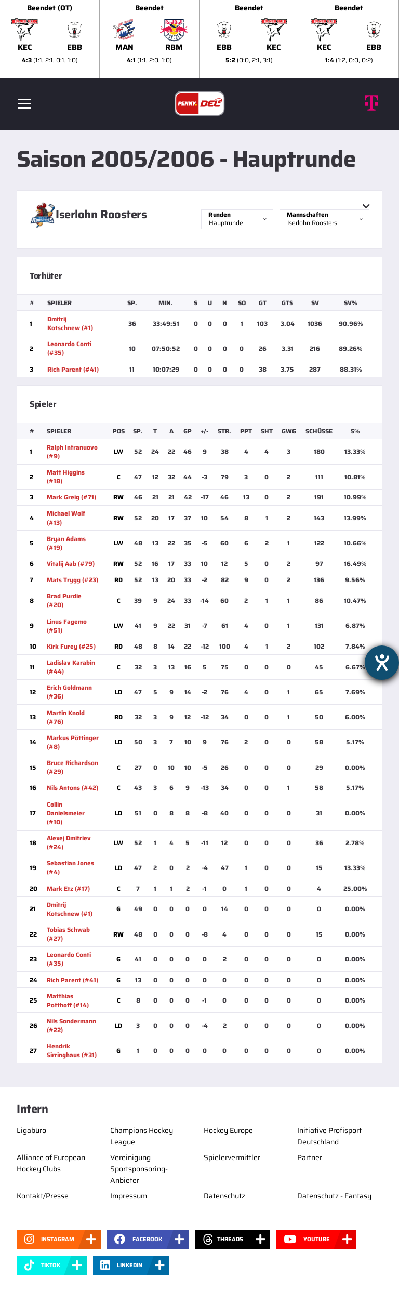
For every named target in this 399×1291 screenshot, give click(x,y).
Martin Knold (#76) (66, 717)
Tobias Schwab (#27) (68, 934)
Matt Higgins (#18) (66, 476)
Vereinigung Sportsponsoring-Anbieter (139, 1169)
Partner (309, 1157)
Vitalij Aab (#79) (71, 564)
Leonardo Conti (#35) (69, 348)
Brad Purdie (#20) (64, 600)
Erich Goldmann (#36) (69, 691)
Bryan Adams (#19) (66, 543)
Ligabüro (31, 1130)
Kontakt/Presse (43, 1196)
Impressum (128, 1196)
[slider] (199, 39)
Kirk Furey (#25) (71, 646)
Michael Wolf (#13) (66, 517)
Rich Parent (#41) (73, 369)
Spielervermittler (232, 1157)
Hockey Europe (228, 1130)
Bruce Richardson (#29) (72, 767)
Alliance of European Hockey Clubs (51, 1163)
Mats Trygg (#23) (72, 580)
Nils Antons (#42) (72, 788)
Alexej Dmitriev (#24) (69, 842)
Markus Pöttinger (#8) (73, 742)
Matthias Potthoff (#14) (68, 1000)
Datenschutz (224, 1196)
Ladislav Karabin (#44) (71, 666)
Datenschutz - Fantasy (334, 1196)
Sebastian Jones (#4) (70, 867)
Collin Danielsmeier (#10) (66, 813)
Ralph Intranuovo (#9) (72, 451)
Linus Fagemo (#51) (67, 625)
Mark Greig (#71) (71, 497)
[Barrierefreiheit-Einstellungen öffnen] (382, 663)
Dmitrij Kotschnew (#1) (70, 323)
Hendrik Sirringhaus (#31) (72, 1050)
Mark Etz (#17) (68, 888)
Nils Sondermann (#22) (71, 1025)
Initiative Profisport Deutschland (329, 1136)
